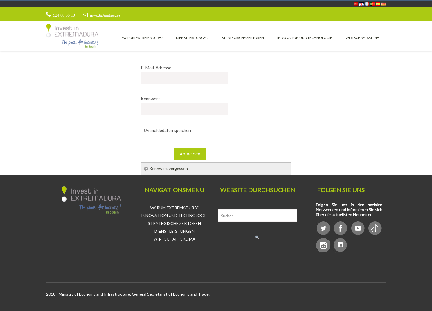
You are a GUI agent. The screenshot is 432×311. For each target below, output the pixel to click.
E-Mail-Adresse (156, 67)
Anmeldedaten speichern (166, 130)
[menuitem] (142, 37)
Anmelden (190, 154)
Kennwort (150, 98)
